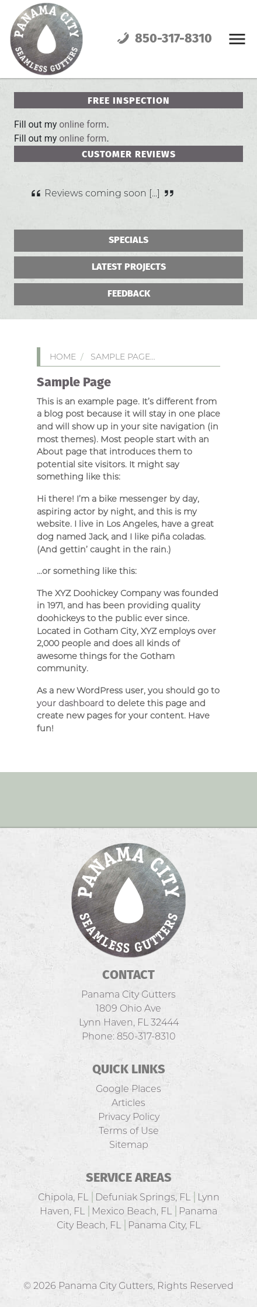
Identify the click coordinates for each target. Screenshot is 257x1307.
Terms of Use (129, 1130)
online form (82, 124)
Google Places (128, 1088)
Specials (128, 240)
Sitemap (128, 1144)
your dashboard (70, 703)
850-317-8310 (162, 39)
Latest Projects (129, 267)
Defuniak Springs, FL (142, 1197)
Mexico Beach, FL (132, 1211)
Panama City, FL (164, 1225)
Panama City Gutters (105, 1285)
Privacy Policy (128, 1116)
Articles (128, 1102)
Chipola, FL (63, 1197)
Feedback (128, 294)
